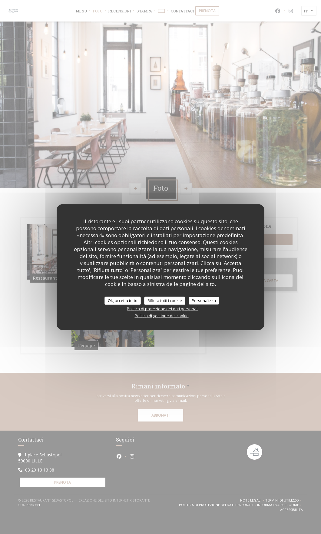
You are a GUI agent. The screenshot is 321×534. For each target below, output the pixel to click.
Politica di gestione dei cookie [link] (162, 315)
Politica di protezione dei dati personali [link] (162, 308)
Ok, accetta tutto (122, 300)
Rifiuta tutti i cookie (164, 300)
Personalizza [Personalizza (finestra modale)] (204, 300)
